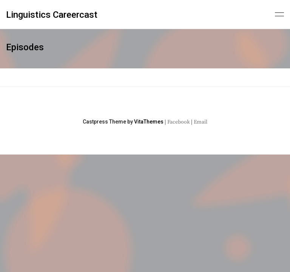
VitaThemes (149, 122)
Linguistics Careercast (51, 14)
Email (200, 122)
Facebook (178, 122)
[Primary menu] (279, 14)
